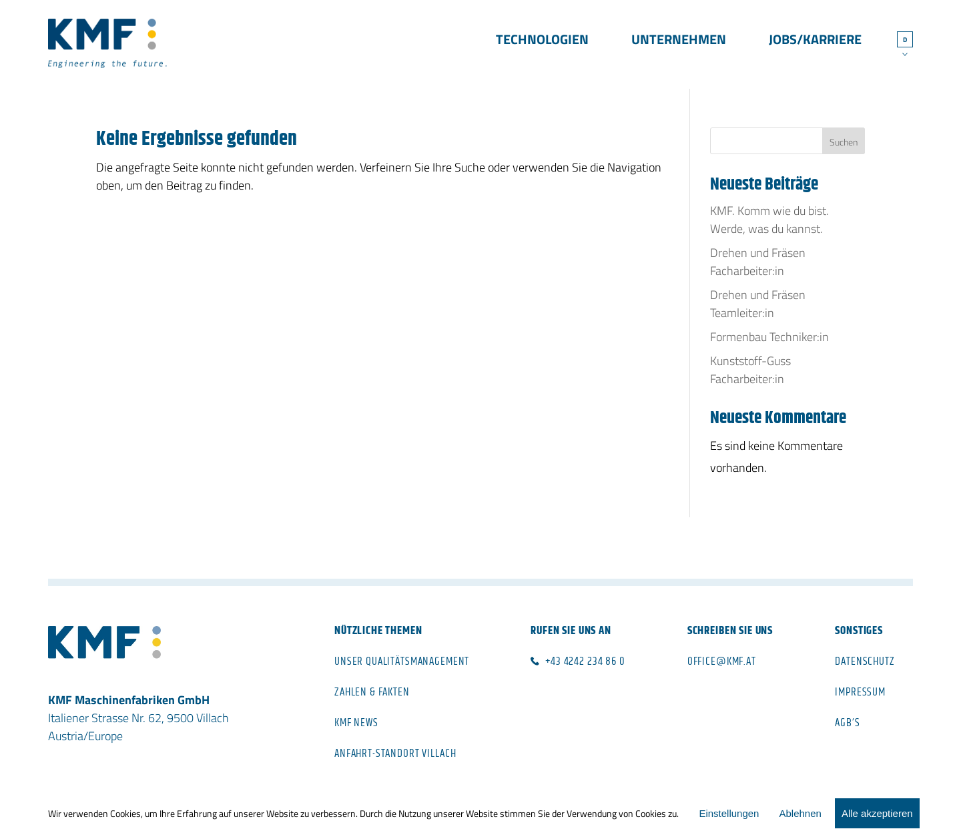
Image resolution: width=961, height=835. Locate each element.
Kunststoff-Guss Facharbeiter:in (750, 370)
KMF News (356, 723)
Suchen (844, 142)
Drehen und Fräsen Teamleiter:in (758, 304)
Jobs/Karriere (815, 41)
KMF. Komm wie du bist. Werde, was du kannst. (769, 220)
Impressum (860, 692)
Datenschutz (864, 661)
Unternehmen (678, 41)
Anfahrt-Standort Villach (395, 753)
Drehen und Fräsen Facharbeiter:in (758, 262)
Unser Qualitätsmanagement (401, 661)
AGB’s (847, 723)
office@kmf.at (721, 661)
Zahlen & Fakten (372, 692)
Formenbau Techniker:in (769, 337)
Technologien (542, 41)
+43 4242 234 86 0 (585, 661)
